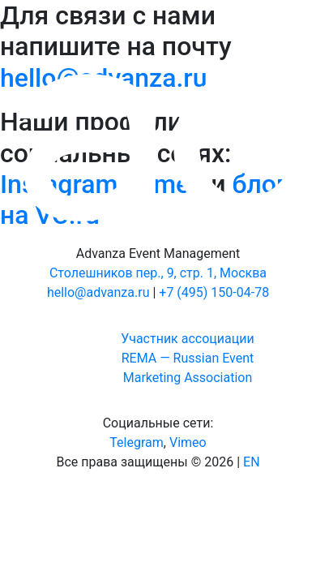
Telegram (136, 442)
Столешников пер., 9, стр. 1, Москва (158, 273)
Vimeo (188, 442)
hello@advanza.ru (98, 292)
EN (251, 462)
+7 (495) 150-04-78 (214, 292)
